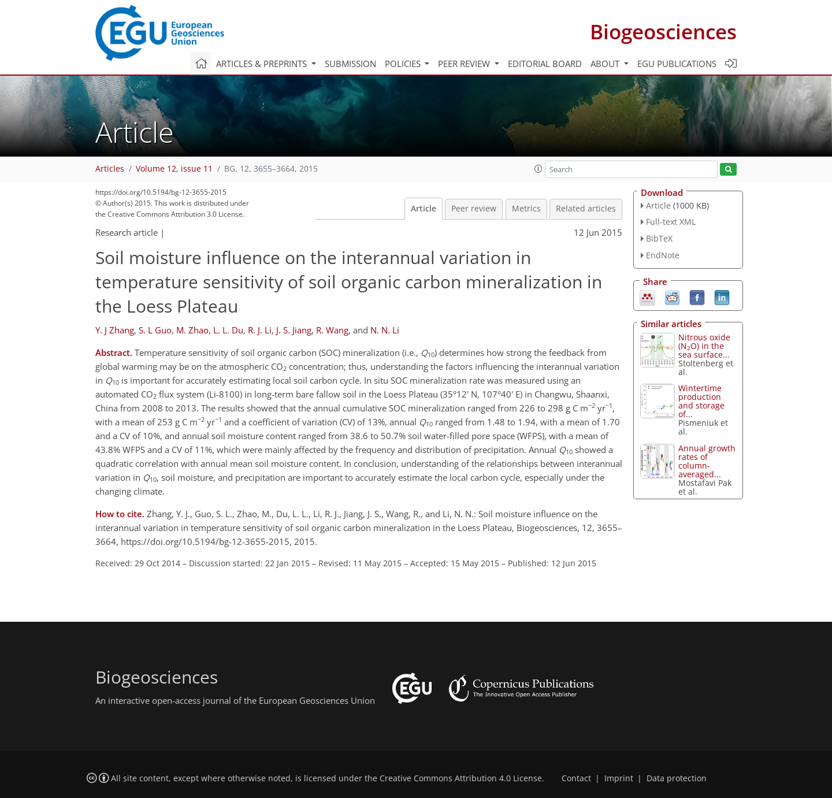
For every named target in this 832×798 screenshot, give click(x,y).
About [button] (606, 63)
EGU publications (676, 63)
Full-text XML (671, 221)
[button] (538, 169)
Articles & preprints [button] (262, 63)
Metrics (526, 208)
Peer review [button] (465, 63)
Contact (576, 778)
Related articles (586, 208)
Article (423, 208)
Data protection (677, 778)
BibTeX (659, 238)
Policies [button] (404, 63)
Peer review (473, 208)
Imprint (618, 778)
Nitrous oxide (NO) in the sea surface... (704, 346)
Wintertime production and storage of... (701, 401)
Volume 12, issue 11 (174, 169)
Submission (350, 63)
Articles (109, 169)
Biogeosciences (663, 31)
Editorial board (545, 63)
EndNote (662, 255)
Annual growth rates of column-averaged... (707, 461)
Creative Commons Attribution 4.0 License (461, 778)
